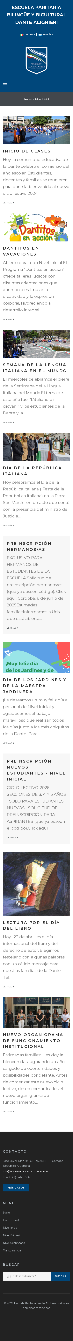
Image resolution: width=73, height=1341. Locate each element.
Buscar (60, 1276)
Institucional (11, 1220)
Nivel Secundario (14, 1243)
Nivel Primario (12, 1235)
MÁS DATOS (16, 1187)
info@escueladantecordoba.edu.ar (25, 1171)
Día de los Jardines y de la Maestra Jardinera (35, 685)
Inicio (6, 1212)
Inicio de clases (27, 151)
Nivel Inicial (10, 1227)
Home (28, 99)
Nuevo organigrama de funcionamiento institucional (33, 1040)
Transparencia (12, 1250)
